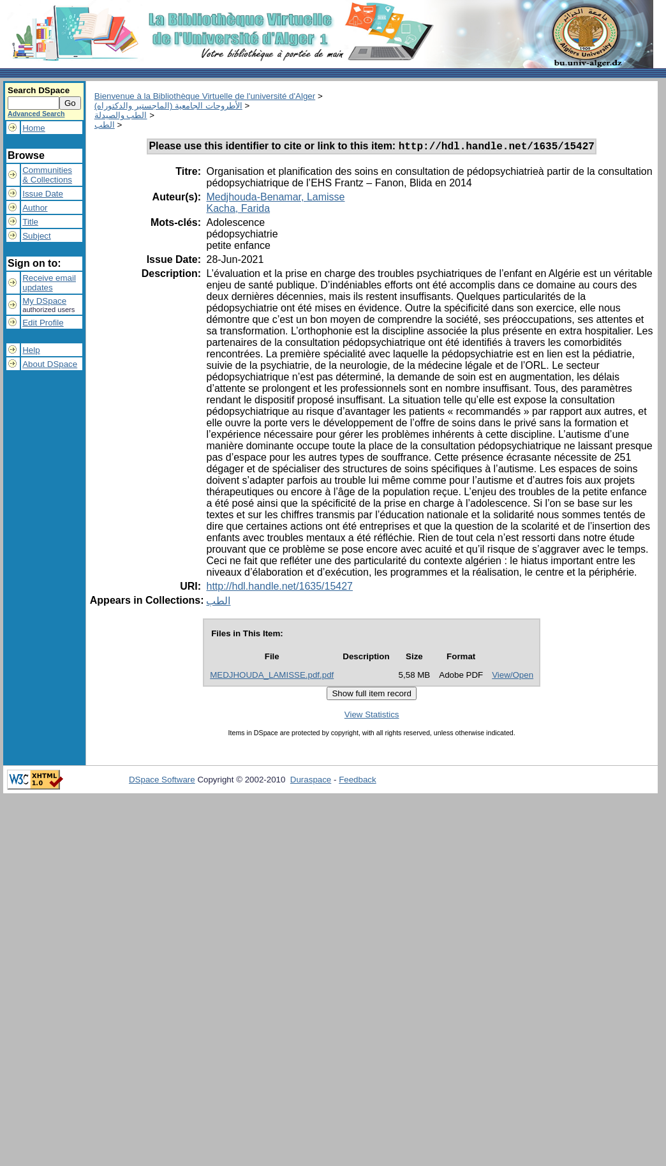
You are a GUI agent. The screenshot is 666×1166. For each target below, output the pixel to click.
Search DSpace (39, 90)
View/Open (512, 677)
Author (34, 208)
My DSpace (44, 301)
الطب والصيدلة (120, 115)
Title (30, 222)
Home (33, 128)
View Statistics (371, 716)
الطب (104, 125)
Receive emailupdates (49, 282)
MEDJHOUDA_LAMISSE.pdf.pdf (272, 677)
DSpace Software (162, 781)
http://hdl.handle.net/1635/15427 (279, 588)
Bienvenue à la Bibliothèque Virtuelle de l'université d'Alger (204, 96)
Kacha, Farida (238, 210)
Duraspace (310, 781)
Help (31, 350)
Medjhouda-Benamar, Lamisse (275, 198)
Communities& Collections (47, 174)
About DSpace (49, 364)
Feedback (357, 781)
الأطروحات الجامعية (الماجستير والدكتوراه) (168, 105)
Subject (36, 236)
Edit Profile (42, 322)
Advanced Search (36, 113)
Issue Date (42, 193)
